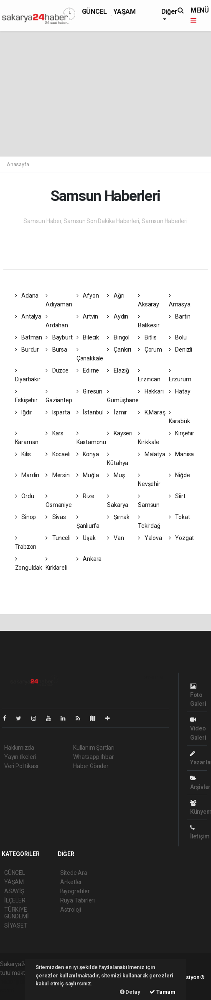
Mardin (27, 475)
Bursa (56, 349)
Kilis (23, 454)
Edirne (87, 370)
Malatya (151, 454)
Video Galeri (198, 728)
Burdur (27, 349)
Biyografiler (75, 891)
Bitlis (147, 337)
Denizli (180, 349)
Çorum (150, 349)
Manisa (181, 454)
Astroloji (70, 909)
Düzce (57, 370)
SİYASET (16, 925)
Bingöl (118, 337)
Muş (116, 475)
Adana (27, 295)
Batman (28, 337)
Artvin (87, 316)
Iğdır (24, 412)
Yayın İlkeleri (20, 756)
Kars (55, 433)
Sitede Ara (73, 872)
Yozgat (181, 538)
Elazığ (118, 370)
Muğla (87, 475)
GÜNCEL (94, 11)
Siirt (177, 496)
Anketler (71, 882)
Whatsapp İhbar (93, 756)
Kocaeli (58, 454)
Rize (85, 496)
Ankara (89, 558)
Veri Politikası (21, 766)
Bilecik (87, 337)
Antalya (28, 316)
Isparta (58, 412)
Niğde (179, 475)
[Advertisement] (105, 93)
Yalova (150, 538)
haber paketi (16, 981)
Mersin (57, 475)
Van (115, 538)
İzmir (117, 412)
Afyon (87, 295)
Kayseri (119, 433)
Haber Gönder (91, 766)
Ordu (24, 496)
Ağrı (115, 295)
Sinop (25, 517)
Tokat (179, 517)
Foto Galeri (198, 695)
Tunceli (58, 538)
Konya (87, 454)
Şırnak (118, 517)
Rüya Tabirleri (77, 900)
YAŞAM (124, 11)
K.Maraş (151, 412)
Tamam (162, 992)
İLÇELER (14, 900)
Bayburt (59, 337)
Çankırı (119, 349)
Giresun (89, 391)
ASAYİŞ (14, 891)
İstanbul (90, 412)
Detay (130, 992)
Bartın (180, 316)
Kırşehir (181, 433)
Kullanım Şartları (93, 747)
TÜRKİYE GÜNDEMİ (16, 913)
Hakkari (150, 391)
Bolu (178, 337)
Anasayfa (18, 164)
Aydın (117, 316)
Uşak (86, 538)
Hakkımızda (19, 747)
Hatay (180, 391)
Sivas (56, 517)
